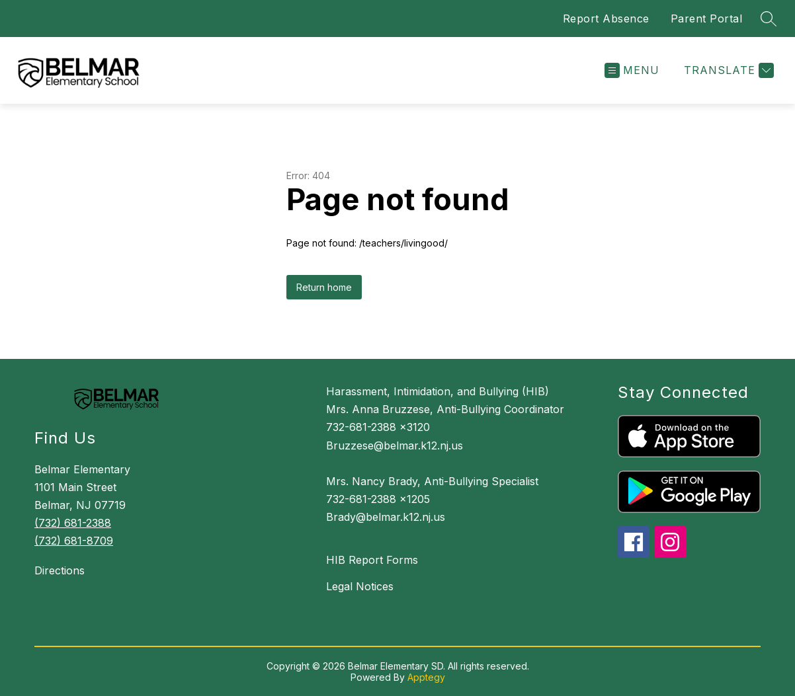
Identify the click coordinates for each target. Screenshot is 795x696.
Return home (324, 287)
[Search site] (768, 18)
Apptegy (426, 677)
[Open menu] (632, 70)
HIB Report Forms (372, 559)
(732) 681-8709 (73, 540)
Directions (59, 570)
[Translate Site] (727, 70)
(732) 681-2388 (72, 522)
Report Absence (606, 18)
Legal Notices (360, 586)
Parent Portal (707, 18)
